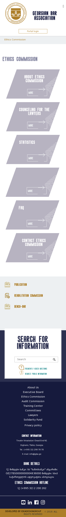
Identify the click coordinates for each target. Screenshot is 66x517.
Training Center (33, 405)
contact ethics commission (33, 242)
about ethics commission (34, 78)
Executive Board (33, 392)
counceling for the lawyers (34, 111)
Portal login (33, 31)
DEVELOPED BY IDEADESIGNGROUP (23, 511)
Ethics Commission (15, 39)
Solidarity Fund (33, 419)
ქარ (58, 5)
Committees (33, 410)
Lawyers (33, 415)
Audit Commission (33, 401)
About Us (33, 387)
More (37, 91)
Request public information (33, 372)
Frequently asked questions (33, 367)
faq (20, 208)
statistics (27, 142)
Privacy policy (33, 425)
